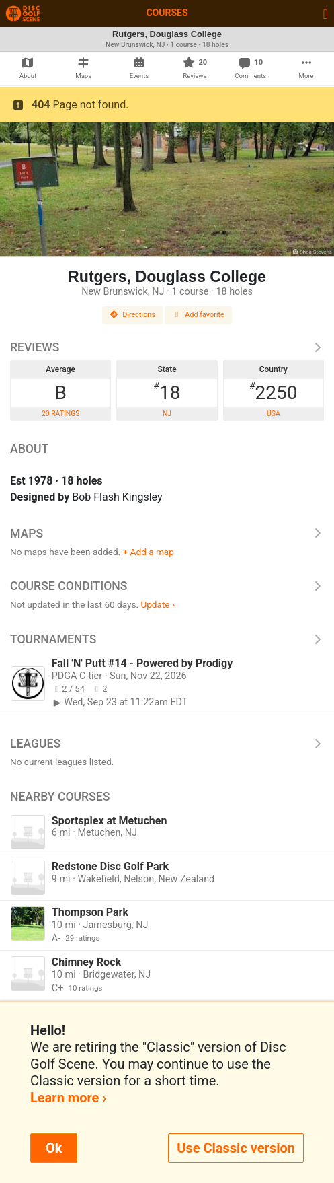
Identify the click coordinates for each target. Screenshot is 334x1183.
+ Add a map (148, 551)
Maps (167, 533)
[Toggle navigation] (326, 13)
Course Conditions (167, 586)
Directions (132, 314)
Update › (157, 604)
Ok (54, 1148)
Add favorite (198, 314)
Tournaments (167, 639)
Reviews (167, 347)
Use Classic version (236, 1148)
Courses (166, 12)
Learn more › (68, 1097)
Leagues (167, 743)
